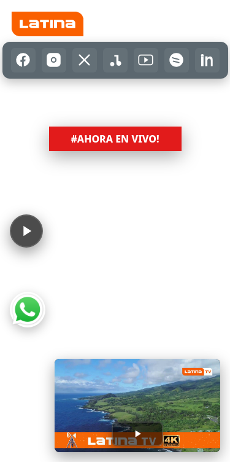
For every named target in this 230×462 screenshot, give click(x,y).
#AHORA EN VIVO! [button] (115, 139)
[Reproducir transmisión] (137, 433)
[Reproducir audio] (26, 231)
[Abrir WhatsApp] (27, 309)
